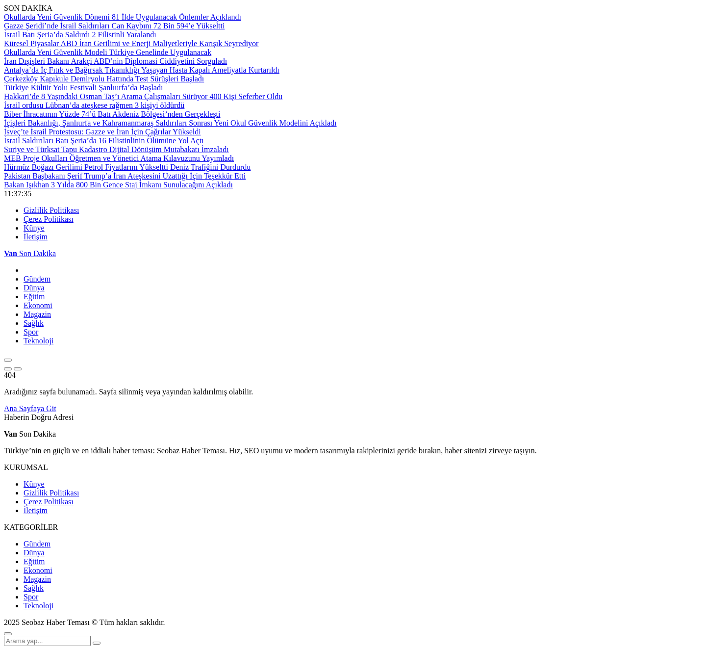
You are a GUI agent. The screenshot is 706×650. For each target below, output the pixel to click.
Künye (34, 228)
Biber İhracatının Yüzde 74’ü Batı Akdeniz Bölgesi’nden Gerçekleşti (112, 114)
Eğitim (34, 296)
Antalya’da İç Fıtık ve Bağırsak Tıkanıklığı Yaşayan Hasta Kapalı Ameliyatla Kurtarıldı (141, 70)
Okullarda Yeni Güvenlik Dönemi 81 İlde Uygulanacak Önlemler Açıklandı (122, 17)
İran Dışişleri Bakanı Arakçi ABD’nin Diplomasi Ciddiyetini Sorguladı (115, 61)
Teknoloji (38, 341)
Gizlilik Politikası (51, 210)
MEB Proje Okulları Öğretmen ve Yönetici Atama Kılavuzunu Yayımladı (119, 158)
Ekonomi (38, 305)
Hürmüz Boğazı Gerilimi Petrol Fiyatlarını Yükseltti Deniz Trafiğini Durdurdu (127, 167)
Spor (31, 332)
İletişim (36, 237)
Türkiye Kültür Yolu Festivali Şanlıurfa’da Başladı (83, 87)
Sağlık (34, 323)
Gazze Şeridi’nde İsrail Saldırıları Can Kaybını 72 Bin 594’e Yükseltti (114, 26)
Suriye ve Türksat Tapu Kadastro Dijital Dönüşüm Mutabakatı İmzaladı (116, 149)
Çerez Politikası (49, 219)
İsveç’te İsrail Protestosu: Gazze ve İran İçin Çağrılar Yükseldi (102, 132)
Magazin (37, 314)
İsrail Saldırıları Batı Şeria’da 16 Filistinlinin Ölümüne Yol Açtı (104, 140)
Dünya (34, 288)
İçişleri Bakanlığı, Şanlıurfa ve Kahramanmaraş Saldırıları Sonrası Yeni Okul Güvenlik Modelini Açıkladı (170, 123)
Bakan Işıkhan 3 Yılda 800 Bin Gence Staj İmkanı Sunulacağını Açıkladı (118, 185)
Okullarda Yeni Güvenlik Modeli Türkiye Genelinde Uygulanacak (107, 52)
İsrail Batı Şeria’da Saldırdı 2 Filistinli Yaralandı (80, 34)
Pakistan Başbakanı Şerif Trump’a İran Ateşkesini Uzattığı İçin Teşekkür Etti (125, 176)
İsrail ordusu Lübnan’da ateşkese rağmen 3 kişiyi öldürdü (94, 105)
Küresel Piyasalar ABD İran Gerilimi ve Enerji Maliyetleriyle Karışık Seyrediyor (131, 43)
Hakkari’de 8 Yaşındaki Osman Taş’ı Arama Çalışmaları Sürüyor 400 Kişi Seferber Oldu (143, 96)
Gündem (37, 279)
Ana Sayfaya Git (30, 408)
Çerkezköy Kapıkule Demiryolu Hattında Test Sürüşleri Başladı (104, 79)
